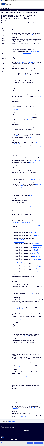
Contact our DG (25, 426)
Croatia (3, 35)
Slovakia (3, 68)
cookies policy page (14, 442)
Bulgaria (3, 33)
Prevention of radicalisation (9, 12)
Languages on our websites (13, 441)
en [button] (26, 4)
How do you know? (15, 0)
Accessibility (32, 441)
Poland (3, 63)
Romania (3, 66)
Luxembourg (4, 58)
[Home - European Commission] (7, 3)
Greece (3, 48)
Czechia (3, 38)
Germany (3, 46)
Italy (2, 53)
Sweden (3, 73)
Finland (3, 43)
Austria (3, 30)
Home (2, 10)
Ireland (3, 51)
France (3, 45)
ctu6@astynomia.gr (23, 187)
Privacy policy (23, 441)
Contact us (21, 439)
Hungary (3, 50)
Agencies (21, 10)
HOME (2, 12)
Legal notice (28, 441)
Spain (3, 71)
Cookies (19, 441)
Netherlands (4, 61)
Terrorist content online (17, 12)
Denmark (3, 40)
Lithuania (3, 56)
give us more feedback (12, 421)
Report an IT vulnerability (4, 441)
